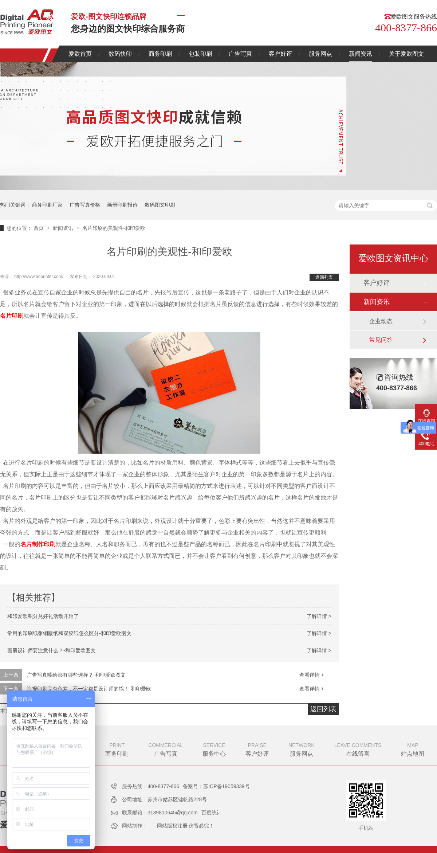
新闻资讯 (360, 54)
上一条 (11, 675)
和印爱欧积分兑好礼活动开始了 (43, 616)
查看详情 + (311, 675)
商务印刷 (160, 54)
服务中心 (214, 749)
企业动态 (381, 321)
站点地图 (412, 749)
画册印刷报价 (122, 205)
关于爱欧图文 (406, 54)
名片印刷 (11, 316)
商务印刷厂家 (47, 205)
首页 (39, 228)
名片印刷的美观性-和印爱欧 (113, 228)
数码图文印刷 (160, 205)
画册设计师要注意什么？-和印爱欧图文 (51, 650)
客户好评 (280, 54)
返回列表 (324, 277)
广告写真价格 (85, 205)
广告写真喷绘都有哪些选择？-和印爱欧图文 (76, 675)
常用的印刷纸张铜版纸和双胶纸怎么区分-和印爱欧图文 (69, 633)
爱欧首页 (80, 54)
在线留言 (358, 749)
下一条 (11, 689)
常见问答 (381, 340)
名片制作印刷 (37, 544)
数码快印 (120, 54)
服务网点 (320, 54)
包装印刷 (200, 54)
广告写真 (240, 54)
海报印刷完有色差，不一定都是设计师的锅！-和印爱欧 (89, 689)
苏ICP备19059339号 (226, 786)
